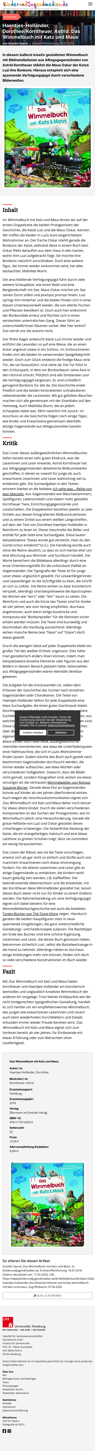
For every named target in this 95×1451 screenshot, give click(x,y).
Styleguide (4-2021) (13, 1424)
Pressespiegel (10, 1385)
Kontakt (7, 1403)
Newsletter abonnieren (16, 1393)
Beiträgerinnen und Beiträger (19, 1378)
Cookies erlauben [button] (33, 732)
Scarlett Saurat (18, 43)
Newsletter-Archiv (13, 1389)
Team (6, 1382)
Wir (4, 1375)
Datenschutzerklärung (61, 725)
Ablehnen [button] (60, 732)
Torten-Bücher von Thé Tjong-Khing (30, 913)
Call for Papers (11, 1420)
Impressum (9, 1406)
